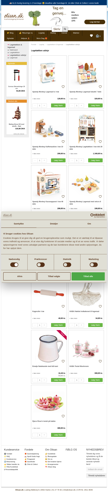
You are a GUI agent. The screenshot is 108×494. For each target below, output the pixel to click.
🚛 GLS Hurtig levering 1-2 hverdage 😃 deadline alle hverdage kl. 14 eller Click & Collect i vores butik (54, 3)
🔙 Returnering (9, 461)
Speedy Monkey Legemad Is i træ (45, 92)
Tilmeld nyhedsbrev (96, 475)
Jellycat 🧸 (25, 38)
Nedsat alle (12, 101)
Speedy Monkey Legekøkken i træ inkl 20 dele (85, 148)
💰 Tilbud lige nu (26, 33)
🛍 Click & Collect (31, 464)
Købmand (14, 50)
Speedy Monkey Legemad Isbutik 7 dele (85, 92)
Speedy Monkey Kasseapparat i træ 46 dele (47, 203)
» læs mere (36, 99)
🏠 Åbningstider (51, 456)
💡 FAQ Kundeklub (11, 467)
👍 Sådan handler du (11, 464)
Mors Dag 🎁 (42, 38)
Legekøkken (15, 52)
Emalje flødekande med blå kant (45, 366)
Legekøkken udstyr (18, 55)
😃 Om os (48, 459)
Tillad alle (88, 276)
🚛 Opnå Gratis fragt (32, 456)
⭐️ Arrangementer (51, 464)
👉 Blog (10, 33)
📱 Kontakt (8, 454)
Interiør (64, 33)
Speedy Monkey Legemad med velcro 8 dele (85, 203)
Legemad (13, 58)
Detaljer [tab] (54, 223)
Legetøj (42, 33)
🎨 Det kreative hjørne (53, 461)
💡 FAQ (7, 456)
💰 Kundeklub (50, 454)
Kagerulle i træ (38, 311)
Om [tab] (89, 223)
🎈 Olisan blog (50, 467)
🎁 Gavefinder (30, 461)
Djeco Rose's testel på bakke (43, 421)
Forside (33, 44)
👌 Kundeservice (10, 459)
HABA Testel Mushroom (79, 366)
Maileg (53, 33)
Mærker (76, 33)
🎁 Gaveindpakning (32, 454)
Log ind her (95, 22)
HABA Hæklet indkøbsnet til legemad (84, 311)
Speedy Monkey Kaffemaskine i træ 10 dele (47, 148)
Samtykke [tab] (19, 223)
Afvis (19, 276)
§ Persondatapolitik (11, 469)
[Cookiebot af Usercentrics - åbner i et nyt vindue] (92, 215)
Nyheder (10, 38)
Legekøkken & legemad (55, 44)
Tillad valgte (54, 276)
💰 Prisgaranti (30, 459)
